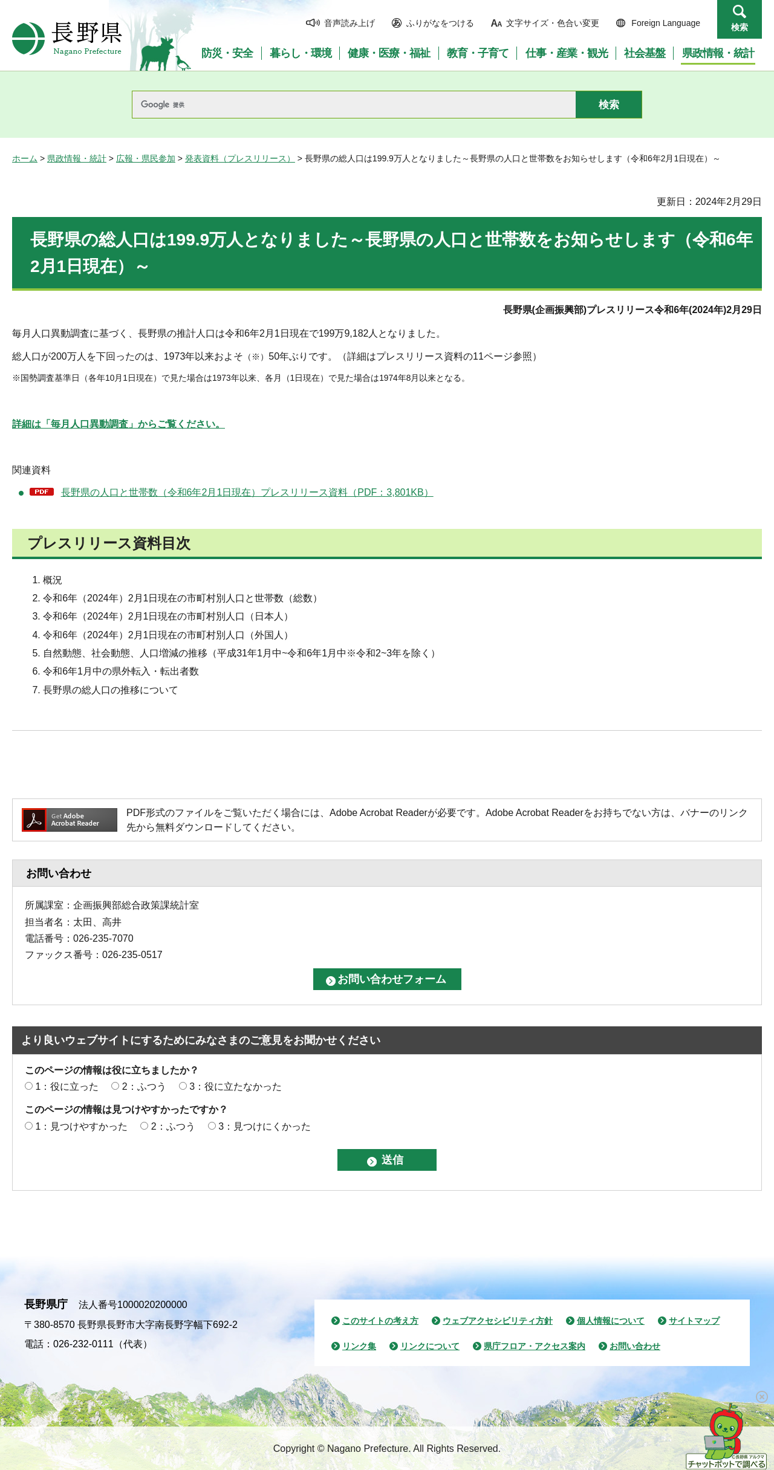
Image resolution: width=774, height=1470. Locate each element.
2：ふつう (144, 1086)
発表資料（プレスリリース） (240, 158)
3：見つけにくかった (264, 1126)
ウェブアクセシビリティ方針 (498, 1321)
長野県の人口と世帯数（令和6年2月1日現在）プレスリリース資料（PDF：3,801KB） (247, 492)
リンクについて (430, 1346)
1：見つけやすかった (81, 1126)
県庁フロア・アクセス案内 (534, 1346)
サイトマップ (694, 1321)
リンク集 (359, 1346)
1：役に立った (67, 1086)
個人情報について (611, 1321)
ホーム (24, 158)
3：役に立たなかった (235, 1086)
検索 (739, 27)
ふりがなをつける (440, 23)
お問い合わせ (635, 1346)
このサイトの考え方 (380, 1321)
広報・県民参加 (145, 158)
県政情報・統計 (76, 158)
